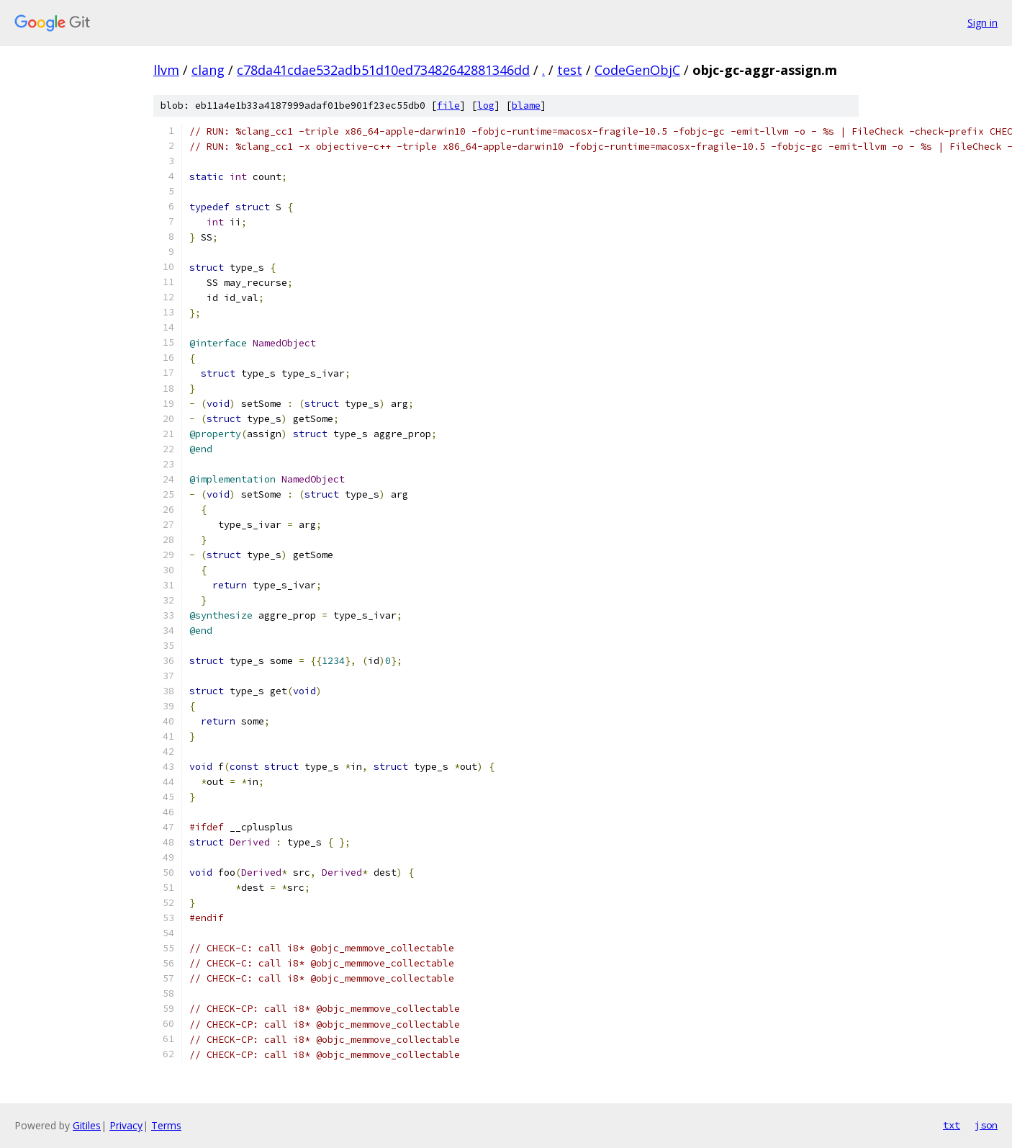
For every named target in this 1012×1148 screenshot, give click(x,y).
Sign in (982, 23)
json (986, 1124)
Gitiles (87, 1125)
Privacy (126, 1125)
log (485, 105)
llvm (166, 70)
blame (526, 105)
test (569, 70)
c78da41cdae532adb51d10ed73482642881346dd (383, 70)
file (448, 105)
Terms (166, 1125)
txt (951, 1124)
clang (208, 70)
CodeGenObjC (637, 70)
